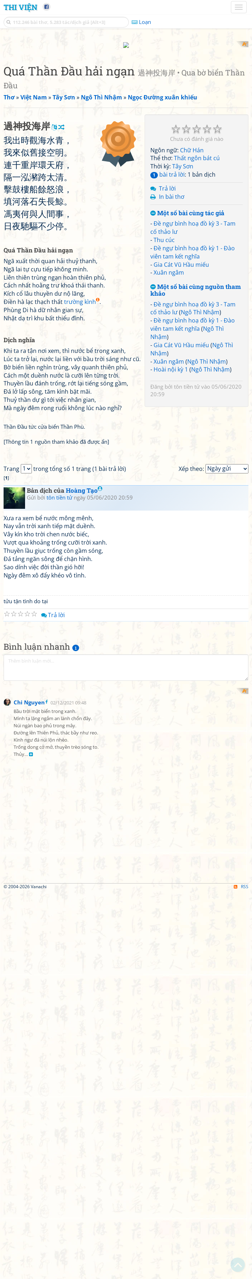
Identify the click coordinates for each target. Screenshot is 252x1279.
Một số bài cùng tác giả (187, 306)
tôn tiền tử (187, 480)
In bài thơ (171, 290)
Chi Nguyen (29, 1088)
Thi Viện (20, 7)
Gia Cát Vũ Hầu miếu (181, 358)
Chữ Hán (192, 243)
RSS (241, 1273)
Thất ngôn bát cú (197, 252)
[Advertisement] (126, 91)
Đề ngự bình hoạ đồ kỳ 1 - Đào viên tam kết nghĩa (192, 346)
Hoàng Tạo (84, 784)
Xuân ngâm (169, 366)
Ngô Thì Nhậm (200, 406)
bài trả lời (167, 268)
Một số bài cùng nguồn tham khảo (195, 383)
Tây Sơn (182, 260)
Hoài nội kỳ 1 (171, 463)
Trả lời (167, 282)
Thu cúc (164, 333)
